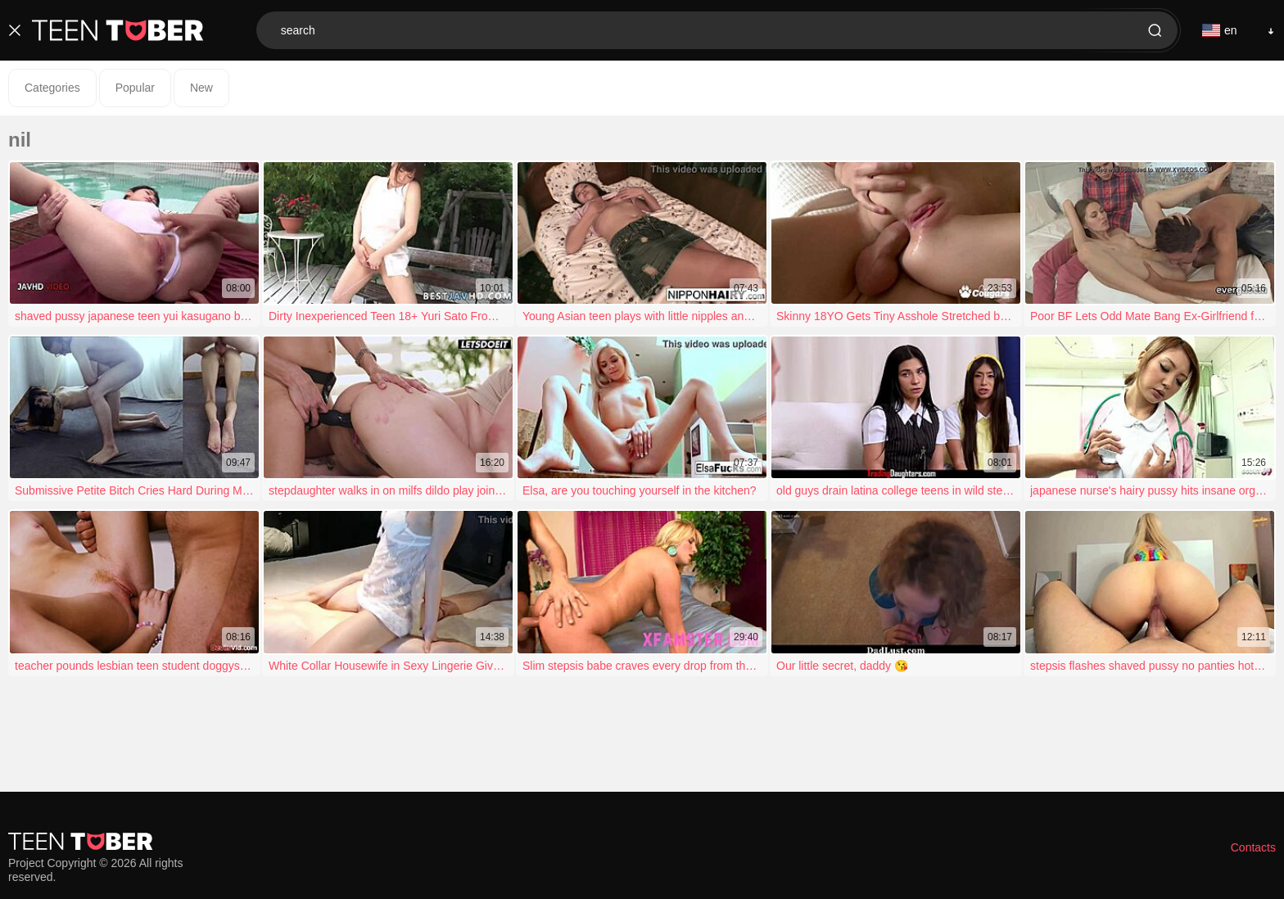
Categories (52, 87)
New (201, 87)
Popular (135, 87)
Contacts (1253, 847)
